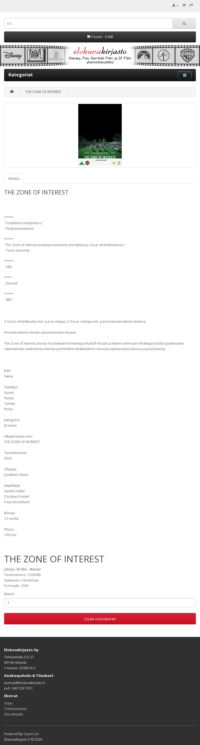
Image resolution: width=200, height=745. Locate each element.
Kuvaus (13, 178)
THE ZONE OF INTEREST (43, 91)
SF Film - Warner (28, 569)
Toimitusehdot (15, 708)
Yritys (8, 703)
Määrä (9, 594)
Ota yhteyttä (13, 714)
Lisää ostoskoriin (100, 618)
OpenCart (31, 734)
